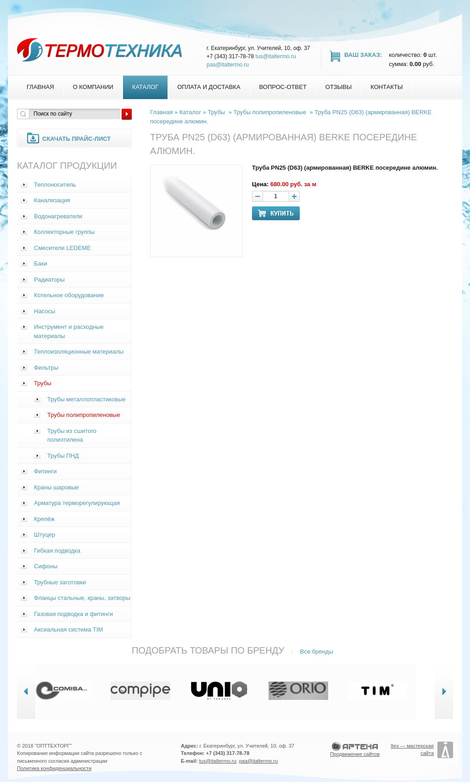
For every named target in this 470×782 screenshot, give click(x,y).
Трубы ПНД (63, 455)
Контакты (386, 86)
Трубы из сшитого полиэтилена (71, 435)
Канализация (52, 200)
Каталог (145, 86)
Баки (40, 263)
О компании (93, 86)
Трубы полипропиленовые (83, 414)
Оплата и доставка (208, 86)
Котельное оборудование (69, 295)
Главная (40, 86)
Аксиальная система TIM (68, 629)
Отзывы (338, 86)
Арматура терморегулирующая (77, 502)
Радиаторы (49, 279)
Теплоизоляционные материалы (78, 351)
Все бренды (316, 651)
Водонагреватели (58, 216)
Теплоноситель (55, 184)
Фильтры (46, 367)
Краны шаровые (56, 487)
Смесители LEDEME (62, 247)
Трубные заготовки (60, 582)
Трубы (42, 383)
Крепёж (44, 519)
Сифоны (45, 566)
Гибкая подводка (57, 550)
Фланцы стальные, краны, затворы (82, 597)
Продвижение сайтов (355, 754)
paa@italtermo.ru (228, 64)
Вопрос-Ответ (283, 86)
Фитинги (45, 471)
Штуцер (44, 534)
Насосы (44, 311)
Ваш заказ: (363, 54)
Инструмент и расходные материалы (69, 331)
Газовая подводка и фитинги (73, 613)
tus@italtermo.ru (275, 56)
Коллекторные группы (64, 231)
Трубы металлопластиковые (86, 399)
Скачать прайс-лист (76, 138)
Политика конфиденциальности (54, 768)
